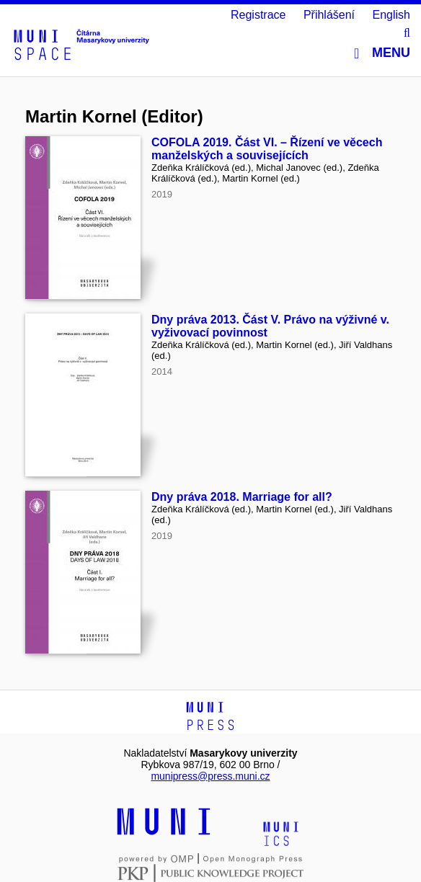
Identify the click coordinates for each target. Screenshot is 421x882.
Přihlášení (329, 15)
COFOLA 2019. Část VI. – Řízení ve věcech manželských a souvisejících (266, 148)
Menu (382, 53)
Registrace (258, 15)
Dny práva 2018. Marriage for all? (241, 497)
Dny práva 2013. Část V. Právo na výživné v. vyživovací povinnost (270, 326)
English (391, 15)
